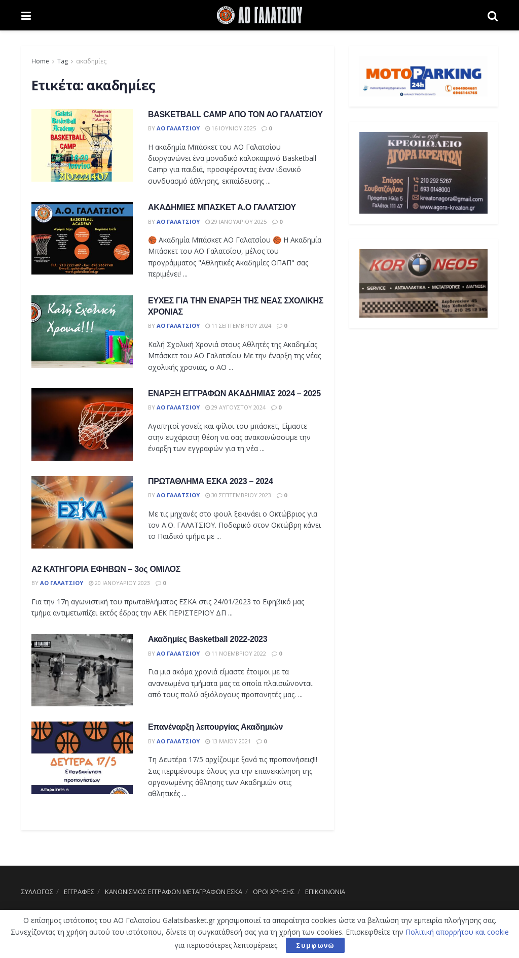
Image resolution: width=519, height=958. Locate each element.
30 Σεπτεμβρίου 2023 (238, 495)
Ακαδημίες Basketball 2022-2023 (207, 639)
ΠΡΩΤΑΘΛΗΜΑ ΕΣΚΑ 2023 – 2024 (210, 481)
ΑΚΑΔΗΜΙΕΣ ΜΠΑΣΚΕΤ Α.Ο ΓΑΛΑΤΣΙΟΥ (222, 207)
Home (40, 61)
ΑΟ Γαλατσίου (178, 128)
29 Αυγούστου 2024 (235, 407)
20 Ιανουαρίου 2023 (119, 583)
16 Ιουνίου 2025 (230, 128)
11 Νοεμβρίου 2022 (235, 653)
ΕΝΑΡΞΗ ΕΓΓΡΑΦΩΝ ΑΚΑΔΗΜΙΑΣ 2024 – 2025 (234, 393)
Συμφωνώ (315, 945)
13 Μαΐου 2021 (228, 741)
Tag (62, 61)
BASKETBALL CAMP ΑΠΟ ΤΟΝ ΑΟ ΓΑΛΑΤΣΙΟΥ (235, 114)
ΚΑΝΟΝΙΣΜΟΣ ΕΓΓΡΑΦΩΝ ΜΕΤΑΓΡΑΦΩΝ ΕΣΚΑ (173, 891)
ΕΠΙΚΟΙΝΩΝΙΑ (325, 891)
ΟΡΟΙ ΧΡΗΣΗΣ (273, 891)
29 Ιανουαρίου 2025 (236, 221)
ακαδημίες (91, 61)
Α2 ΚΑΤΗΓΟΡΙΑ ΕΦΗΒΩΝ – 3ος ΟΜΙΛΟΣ (105, 569)
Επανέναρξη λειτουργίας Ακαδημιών (215, 727)
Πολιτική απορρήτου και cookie (457, 932)
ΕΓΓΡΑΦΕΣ (79, 891)
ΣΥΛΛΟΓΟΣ (37, 891)
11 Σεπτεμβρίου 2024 (238, 325)
